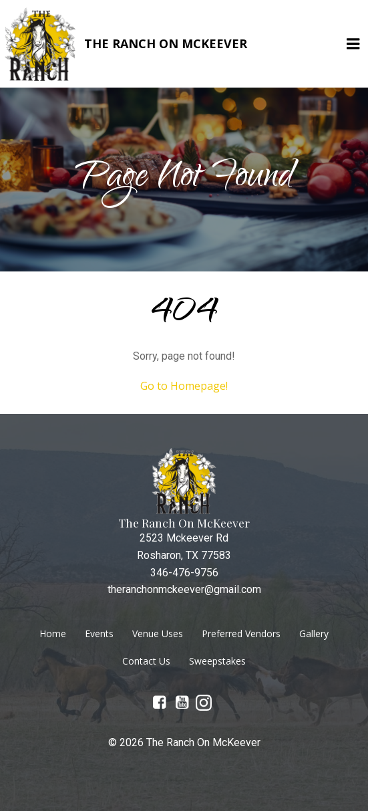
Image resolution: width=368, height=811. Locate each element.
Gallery (314, 633)
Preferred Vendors (241, 633)
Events (99, 633)
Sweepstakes (217, 661)
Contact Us (146, 661)
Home (52, 633)
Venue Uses (157, 633)
